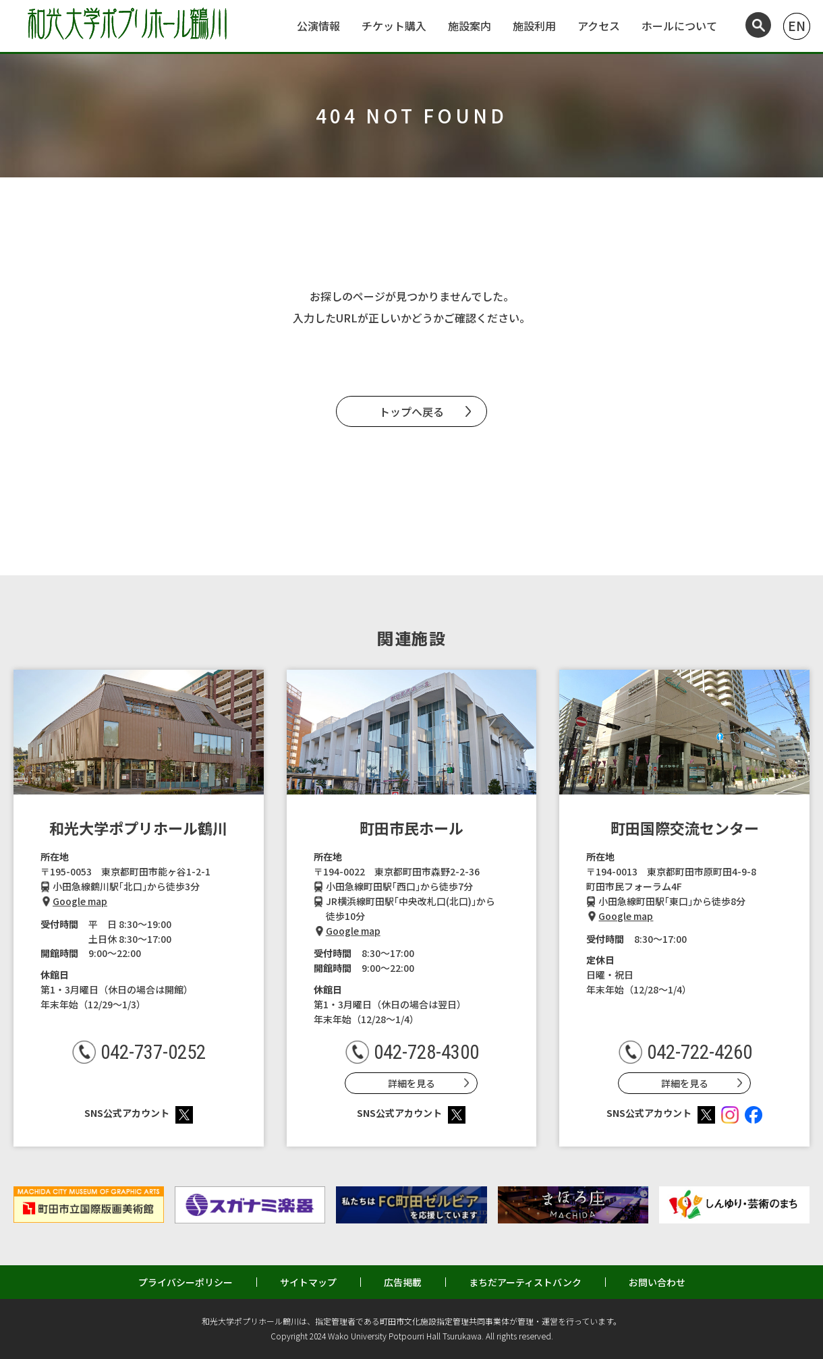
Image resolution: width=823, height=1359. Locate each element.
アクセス (598, 26)
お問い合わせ (657, 1282)
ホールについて (679, 26)
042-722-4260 (699, 1052)
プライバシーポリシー (185, 1282)
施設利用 (534, 26)
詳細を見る (411, 1083)
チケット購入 (394, 26)
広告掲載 (403, 1282)
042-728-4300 (426, 1052)
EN (796, 25)
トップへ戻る (411, 411)
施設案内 (469, 26)
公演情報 (318, 26)
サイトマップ (308, 1282)
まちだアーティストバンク (525, 1282)
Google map (80, 901)
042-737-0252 (153, 1052)
